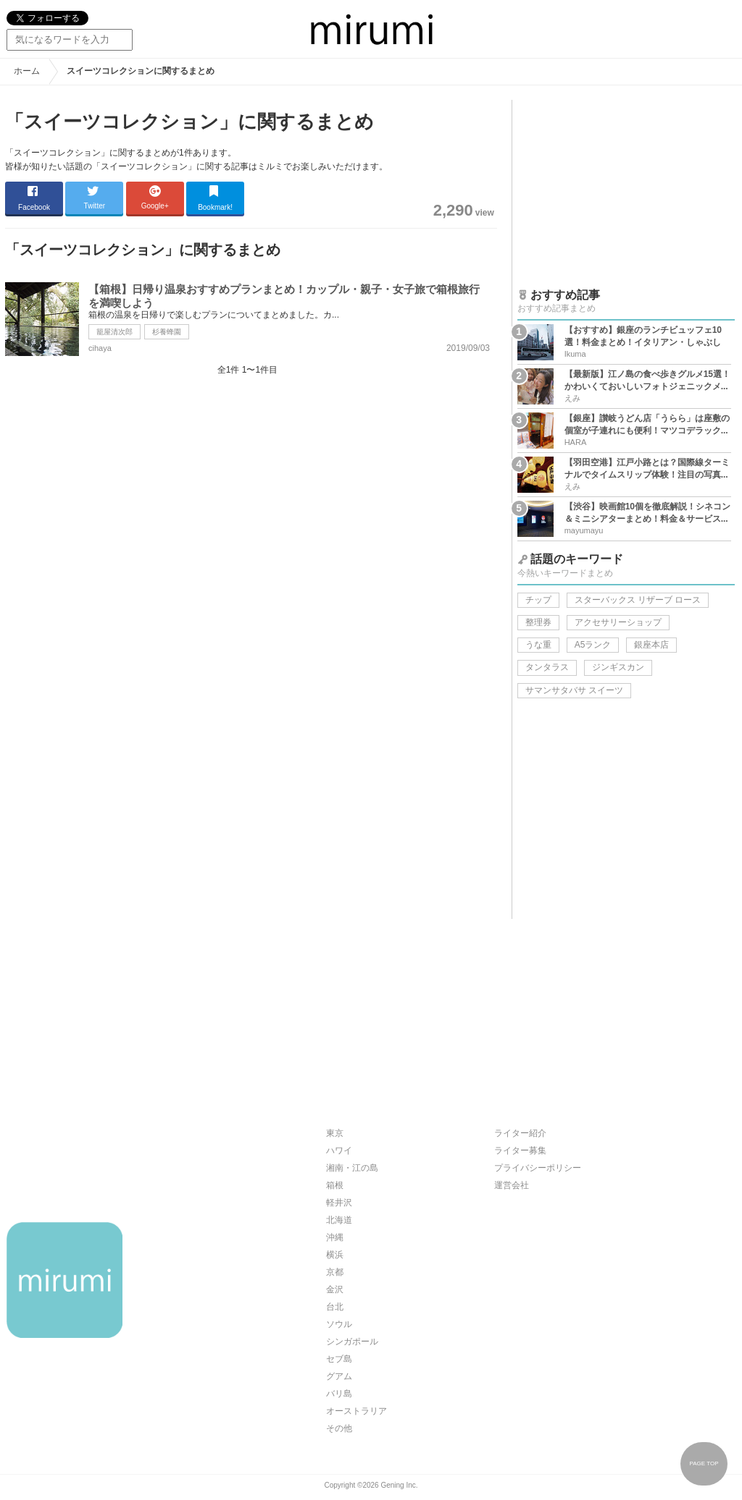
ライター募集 (520, 1150)
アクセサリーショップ (618, 622)
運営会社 (511, 1185)
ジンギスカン (618, 667)
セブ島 (339, 1359)
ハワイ (339, 1150)
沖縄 (334, 1237)
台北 (334, 1307)
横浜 (334, 1255)
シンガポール (352, 1341)
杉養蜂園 (166, 332)
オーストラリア (356, 1411)
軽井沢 (339, 1203)
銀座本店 (651, 645)
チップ (538, 600)
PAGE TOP (703, 1463)
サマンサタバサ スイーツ (574, 690)
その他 (339, 1428)
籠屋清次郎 (114, 332)
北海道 (339, 1220)
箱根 (334, 1185)
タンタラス (547, 667)
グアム (339, 1376)
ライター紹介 (520, 1133)
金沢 (334, 1289)
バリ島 (339, 1394)
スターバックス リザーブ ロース (638, 600)
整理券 (538, 622)
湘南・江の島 (352, 1168)
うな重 (538, 645)
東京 (334, 1133)
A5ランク (593, 645)
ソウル (339, 1324)
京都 (334, 1272)
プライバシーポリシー (537, 1168)
